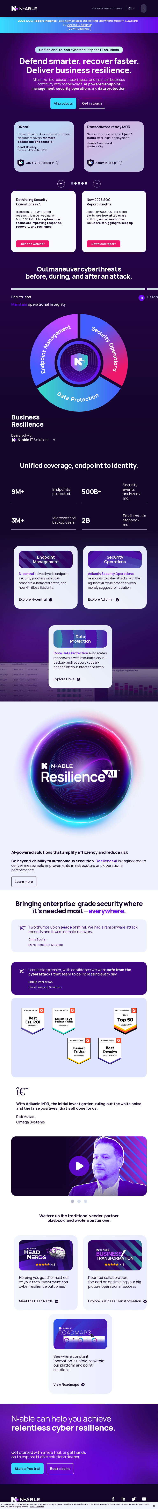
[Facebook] (113, 1499)
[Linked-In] (123, 1499)
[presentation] (61, 184)
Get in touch (92, 103)
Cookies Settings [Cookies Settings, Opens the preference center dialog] (37, 1507)
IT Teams (117, 8)
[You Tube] (144, 1499)
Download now (79, 28)
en (131, 8)
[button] (72, 183)
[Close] (154, 1506)
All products (63, 103)
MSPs (106, 8)
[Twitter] (134, 1499)
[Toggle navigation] (142, 8)
